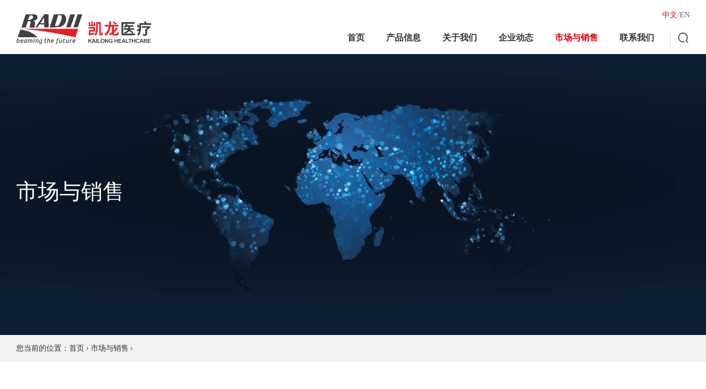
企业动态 (516, 37)
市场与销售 (576, 37)
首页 (356, 37)
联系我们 (637, 37)
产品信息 (403, 37)
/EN (683, 15)
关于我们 (459, 37)
